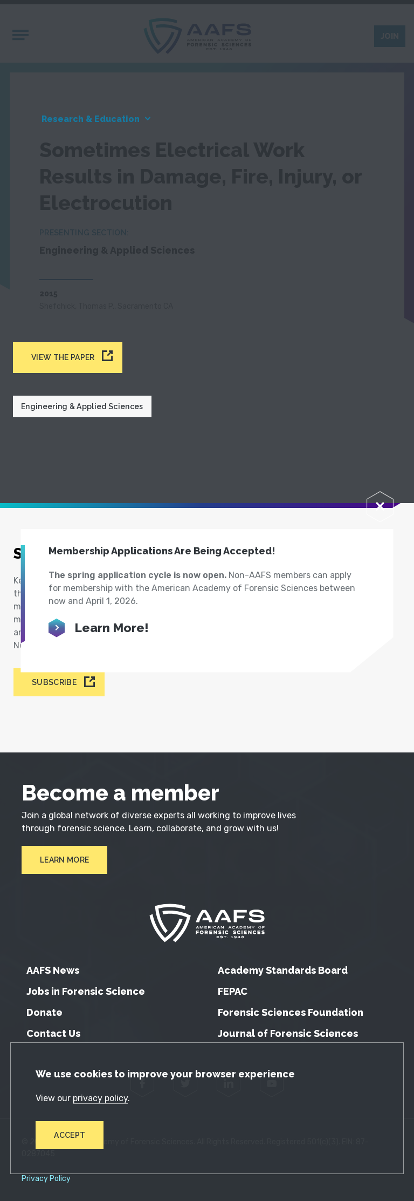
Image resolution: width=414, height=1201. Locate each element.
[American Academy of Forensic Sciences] (207, 923)
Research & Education (91, 119)
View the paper (62, 357)
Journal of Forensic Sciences (288, 1033)
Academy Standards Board (283, 970)
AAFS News (52, 970)
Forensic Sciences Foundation (290, 1012)
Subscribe (54, 682)
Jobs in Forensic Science (85, 991)
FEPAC (232, 991)
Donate (44, 1012)
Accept (69, 1135)
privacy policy (100, 1098)
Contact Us (53, 1033)
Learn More (64, 860)
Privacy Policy (46, 1179)
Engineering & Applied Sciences (82, 406)
